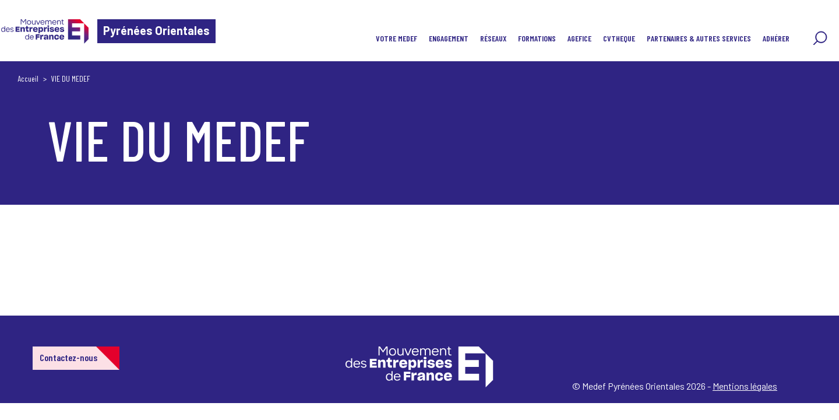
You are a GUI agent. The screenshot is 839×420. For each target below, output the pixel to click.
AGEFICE (579, 38)
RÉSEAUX (493, 38)
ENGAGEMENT (448, 38)
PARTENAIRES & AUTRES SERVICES (699, 38)
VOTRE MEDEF (396, 38)
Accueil (27, 78)
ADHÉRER (776, 38)
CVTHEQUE (619, 38)
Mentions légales (745, 385)
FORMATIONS (537, 38)
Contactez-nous (68, 357)
